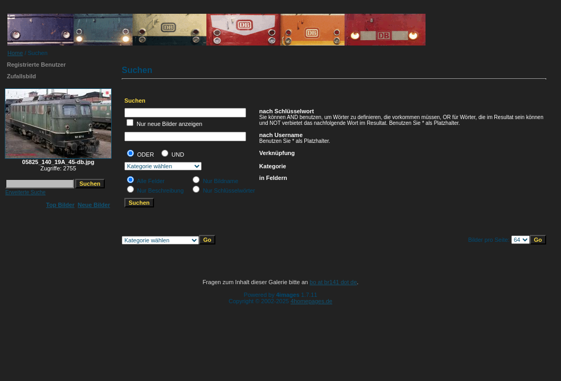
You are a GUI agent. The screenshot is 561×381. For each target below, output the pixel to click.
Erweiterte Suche (25, 192)
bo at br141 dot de (333, 282)
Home (15, 53)
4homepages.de (311, 301)
